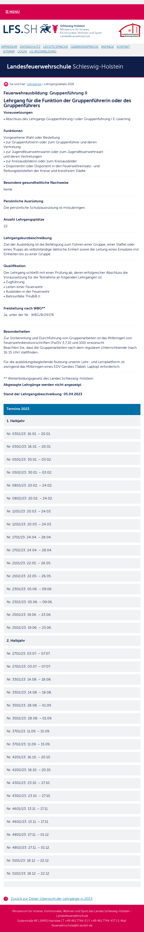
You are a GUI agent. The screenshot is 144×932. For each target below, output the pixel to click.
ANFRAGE (107, 46)
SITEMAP (9, 51)
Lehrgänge (34, 84)
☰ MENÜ (12, 12)
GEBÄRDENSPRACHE (84, 46)
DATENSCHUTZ (30, 46)
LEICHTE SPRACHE (55, 46)
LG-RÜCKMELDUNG (43, 51)
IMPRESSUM (9, 46)
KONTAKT (123, 46)
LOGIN (22, 51)
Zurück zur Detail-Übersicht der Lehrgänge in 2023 (51, 899)
